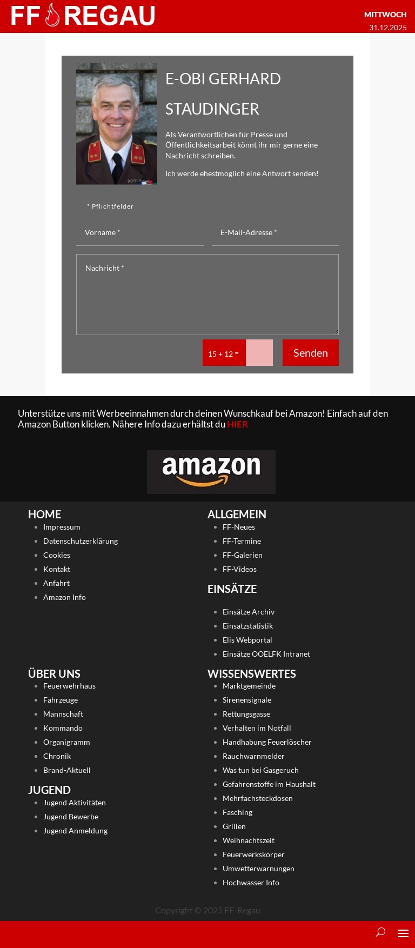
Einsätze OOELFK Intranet (266, 653)
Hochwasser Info (251, 882)
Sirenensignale (247, 699)
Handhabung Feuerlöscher (267, 741)
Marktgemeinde (249, 685)
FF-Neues (239, 526)
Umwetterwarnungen (258, 868)
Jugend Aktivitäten (74, 802)
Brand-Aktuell (67, 770)
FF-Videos (240, 568)
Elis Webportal (247, 639)
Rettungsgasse (246, 713)
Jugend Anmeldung (75, 830)
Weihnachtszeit (249, 840)
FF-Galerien (243, 554)
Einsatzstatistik (248, 625)
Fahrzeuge (60, 699)
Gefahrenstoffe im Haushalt (269, 784)
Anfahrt (56, 583)
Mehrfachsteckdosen (258, 798)
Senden (310, 352)
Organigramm (66, 741)
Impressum (62, 526)
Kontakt (56, 568)
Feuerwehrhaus (69, 685)
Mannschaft (63, 713)
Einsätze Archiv (249, 611)
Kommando (63, 727)
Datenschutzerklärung (80, 540)
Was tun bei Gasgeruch (261, 770)
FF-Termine (242, 540)
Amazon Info (64, 597)
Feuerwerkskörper (254, 854)
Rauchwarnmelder (254, 755)
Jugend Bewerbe (70, 816)
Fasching (237, 812)
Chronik (57, 755)
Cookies (56, 554)
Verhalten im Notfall (257, 727)
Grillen (234, 826)
